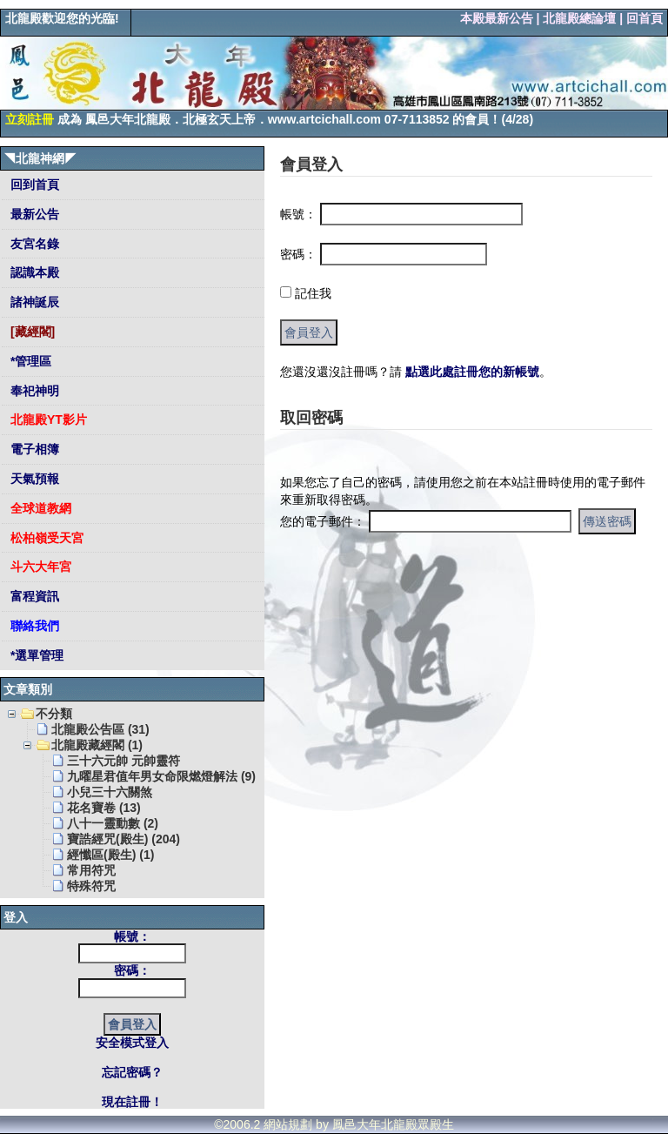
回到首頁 (33, 184)
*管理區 (29, 361)
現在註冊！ (132, 1102)
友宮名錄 (33, 244)
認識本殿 (33, 272)
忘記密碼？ (132, 1072)
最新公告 (33, 214)
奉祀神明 (33, 391)
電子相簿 (33, 449)
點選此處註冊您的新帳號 (472, 372)
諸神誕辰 (33, 302)
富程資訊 (33, 596)
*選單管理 (35, 655)
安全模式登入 (132, 1043)
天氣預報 (33, 479)
